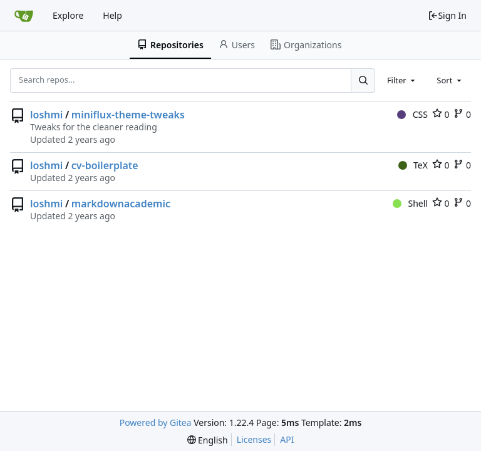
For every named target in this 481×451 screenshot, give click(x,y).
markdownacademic (120, 203)
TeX (413, 165)
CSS (412, 114)
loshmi (46, 114)
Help (112, 15)
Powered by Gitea (156, 422)
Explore (68, 15)
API (287, 439)
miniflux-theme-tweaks (128, 114)
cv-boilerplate (104, 165)
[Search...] (363, 80)
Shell (410, 203)
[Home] (23, 15)
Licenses (254, 439)
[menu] (207, 440)
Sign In (447, 15)
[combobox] (402, 80)
